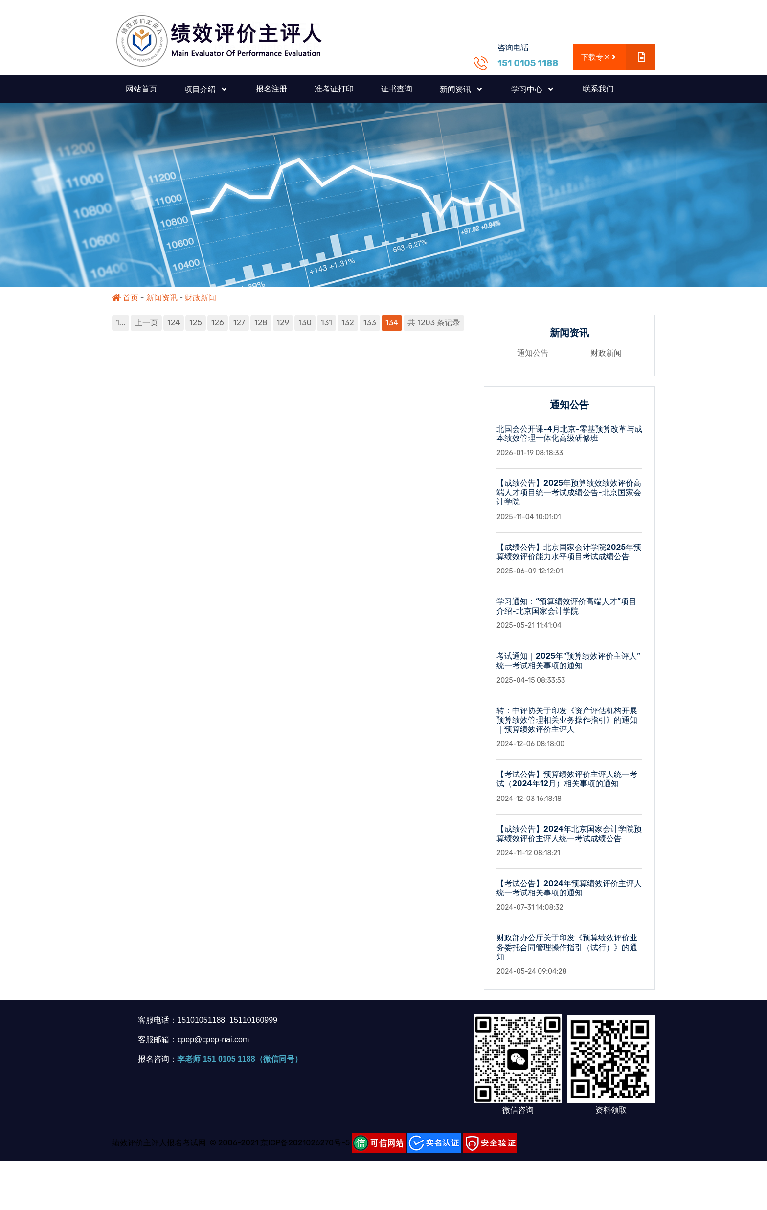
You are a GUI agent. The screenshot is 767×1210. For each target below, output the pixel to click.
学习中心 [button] (527, 89)
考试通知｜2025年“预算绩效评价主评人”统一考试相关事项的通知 (568, 675)
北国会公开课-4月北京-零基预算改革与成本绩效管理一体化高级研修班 (569, 447)
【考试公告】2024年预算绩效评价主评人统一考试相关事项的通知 (569, 902)
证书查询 (396, 88)
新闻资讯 (162, 297)
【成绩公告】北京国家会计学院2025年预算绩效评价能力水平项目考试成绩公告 (568, 566)
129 (283, 337)
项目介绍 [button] (201, 89)
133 (369, 337)
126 (217, 337)
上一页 (146, 337)
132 (347, 337)
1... (120, 337)
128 (260, 337)
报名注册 (271, 88)
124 (173, 337)
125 (195, 337)
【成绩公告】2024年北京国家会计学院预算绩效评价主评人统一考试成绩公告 (569, 848)
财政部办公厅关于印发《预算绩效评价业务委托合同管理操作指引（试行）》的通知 (566, 962)
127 (239, 337)
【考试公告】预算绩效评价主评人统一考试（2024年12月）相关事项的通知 (566, 793)
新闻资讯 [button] (456, 89)
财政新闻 (200, 297)
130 (305, 337)
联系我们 (598, 88)
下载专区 (618, 57)
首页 (125, 297)
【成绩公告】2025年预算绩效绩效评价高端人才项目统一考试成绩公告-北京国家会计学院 (568, 507)
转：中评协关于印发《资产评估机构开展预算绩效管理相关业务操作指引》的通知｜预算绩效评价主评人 (566, 734)
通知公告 (532, 367)
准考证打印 (334, 88)
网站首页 (141, 88)
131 (326, 337)
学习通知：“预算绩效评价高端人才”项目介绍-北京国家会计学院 (566, 620)
